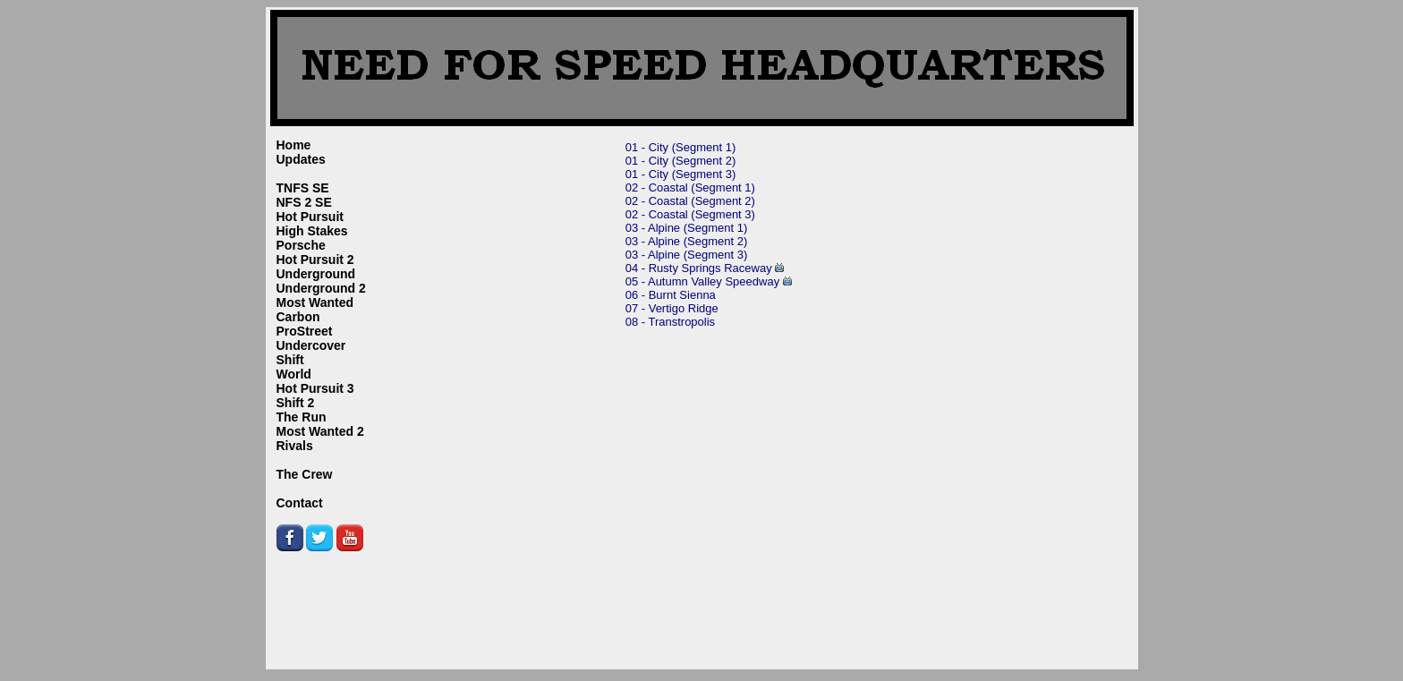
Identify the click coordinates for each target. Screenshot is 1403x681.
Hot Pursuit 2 (315, 259)
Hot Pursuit (310, 216)
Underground (316, 274)
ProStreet (304, 331)
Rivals (294, 445)
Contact (299, 503)
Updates (301, 159)
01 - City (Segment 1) (680, 147)
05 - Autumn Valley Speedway (702, 281)
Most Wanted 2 (320, 431)
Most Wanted (315, 302)
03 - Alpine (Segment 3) (686, 254)
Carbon (298, 317)
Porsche (301, 245)
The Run (301, 417)
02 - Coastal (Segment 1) (690, 187)
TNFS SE (302, 188)
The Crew (304, 474)
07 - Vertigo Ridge (672, 308)
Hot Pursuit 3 (315, 388)
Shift (290, 360)
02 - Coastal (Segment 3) (690, 214)
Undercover (311, 345)
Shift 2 (295, 403)
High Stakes (312, 231)
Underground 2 (321, 288)
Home (293, 145)
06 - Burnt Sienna (670, 295)
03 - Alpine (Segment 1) (686, 227)
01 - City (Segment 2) (680, 160)
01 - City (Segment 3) (680, 174)
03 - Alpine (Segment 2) (686, 241)
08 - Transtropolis (670, 321)
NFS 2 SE (304, 202)
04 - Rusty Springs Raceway (698, 268)
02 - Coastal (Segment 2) (690, 201)
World (293, 374)
